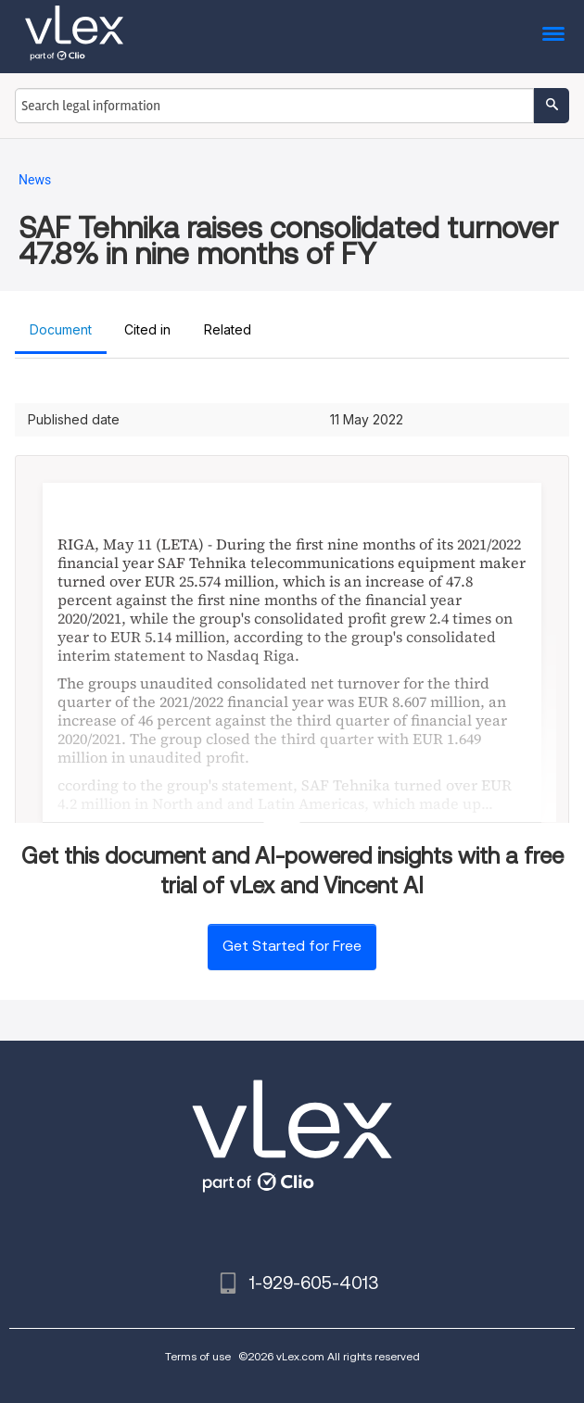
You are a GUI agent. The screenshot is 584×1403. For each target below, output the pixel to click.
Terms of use (198, 1356)
